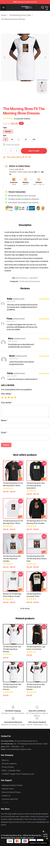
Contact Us (6, 796)
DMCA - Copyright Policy (11, 770)
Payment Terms (8, 789)
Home (3, 15)
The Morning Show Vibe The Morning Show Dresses (12, 686)
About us (5, 760)
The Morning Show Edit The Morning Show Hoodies (12, 558)
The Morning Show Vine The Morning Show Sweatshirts (35, 485)
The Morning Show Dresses (13, 19)
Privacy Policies (8, 767)
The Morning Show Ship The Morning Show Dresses (35, 686)
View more (25, 609)
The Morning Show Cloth (20, 15)
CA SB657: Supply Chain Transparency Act (18, 774)
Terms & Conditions (9, 764)
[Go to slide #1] (19, 98)
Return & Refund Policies (11, 792)
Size (4, 135)
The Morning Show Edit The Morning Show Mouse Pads (36, 558)
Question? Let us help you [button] (38, 843)
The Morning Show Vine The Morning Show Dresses (12, 649)
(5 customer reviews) (22, 119)
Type (5, 128)
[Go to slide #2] (31, 98)
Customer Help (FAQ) (10, 799)
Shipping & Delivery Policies (12, 785)
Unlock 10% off (45, 835)
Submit (6, 445)
